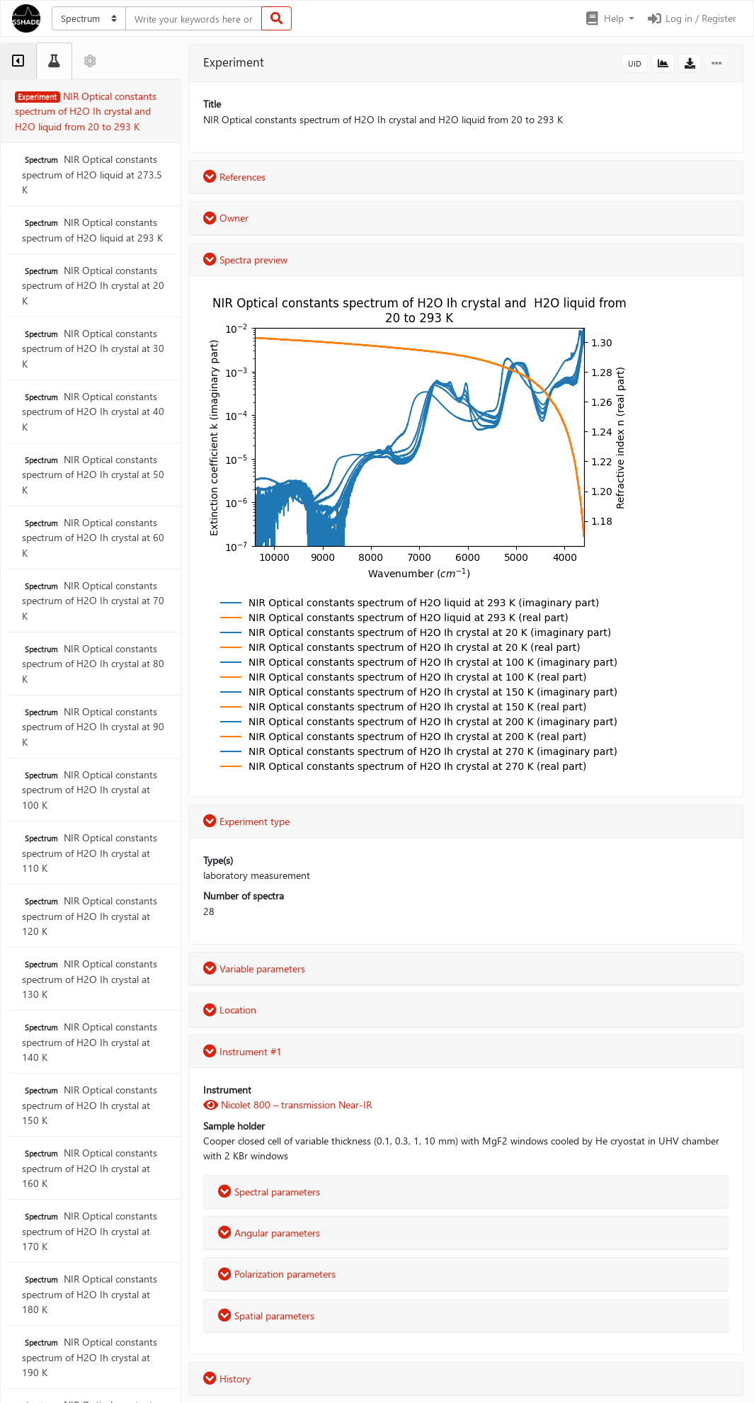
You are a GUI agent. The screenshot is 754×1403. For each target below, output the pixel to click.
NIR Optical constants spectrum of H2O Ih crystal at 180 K (89, 1294)
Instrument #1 (242, 1051)
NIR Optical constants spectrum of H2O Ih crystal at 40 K (93, 411)
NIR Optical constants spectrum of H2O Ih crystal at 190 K (89, 1357)
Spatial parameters (266, 1315)
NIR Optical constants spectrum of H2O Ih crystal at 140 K (89, 1042)
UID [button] (634, 63)
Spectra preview (245, 259)
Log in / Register (691, 18)
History (227, 1378)
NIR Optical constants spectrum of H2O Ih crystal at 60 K (93, 538)
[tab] (18, 60)
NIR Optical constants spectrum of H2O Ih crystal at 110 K (89, 853)
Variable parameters (254, 968)
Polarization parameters (277, 1273)
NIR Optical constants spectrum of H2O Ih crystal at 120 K (89, 916)
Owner (226, 218)
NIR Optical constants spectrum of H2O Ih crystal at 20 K (93, 285)
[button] (609, 18)
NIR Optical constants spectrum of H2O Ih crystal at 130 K (89, 979)
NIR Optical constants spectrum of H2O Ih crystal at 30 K (93, 348)
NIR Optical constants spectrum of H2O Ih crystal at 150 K (89, 1105)
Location (229, 1009)
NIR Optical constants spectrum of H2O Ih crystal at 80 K (93, 664)
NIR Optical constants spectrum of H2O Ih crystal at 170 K (89, 1231)
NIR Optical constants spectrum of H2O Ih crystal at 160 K (89, 1168)
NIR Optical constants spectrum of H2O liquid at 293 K (92, 229)
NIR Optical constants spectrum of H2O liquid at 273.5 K (92, 174)
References (234, 176)
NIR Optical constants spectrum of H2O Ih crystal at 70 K (93, 601)
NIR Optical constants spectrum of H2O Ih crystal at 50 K (93, 474)
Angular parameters (269, 1232)
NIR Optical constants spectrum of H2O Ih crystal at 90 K (93, 727)
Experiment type (246, 821)
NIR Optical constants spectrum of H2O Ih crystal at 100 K (89, 790)
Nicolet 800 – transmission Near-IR (287, 1104)
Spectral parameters (269, 1191)
